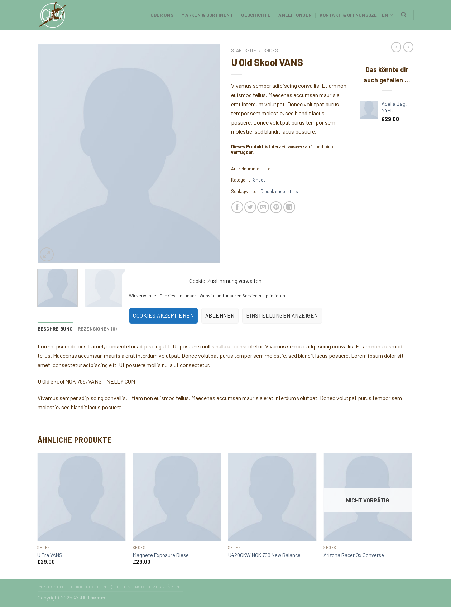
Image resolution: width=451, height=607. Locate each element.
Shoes (270, 50)
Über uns (161, 15)
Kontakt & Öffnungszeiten (356, 14)
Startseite (243, 50)
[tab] (55, 329)
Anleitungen (295, 15)
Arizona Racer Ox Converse (353, 555)
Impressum (51, 586)
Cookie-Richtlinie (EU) (93, 586)
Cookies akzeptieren (163, 315)
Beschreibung (55, 329)
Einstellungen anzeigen (282, 315)
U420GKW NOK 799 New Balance (264, 555)
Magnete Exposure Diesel (161, 555)
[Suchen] (403, 14)
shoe (280, 191)
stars (292, 191)
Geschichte (255, 15)
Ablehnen (220, 315)
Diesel (266, 191)
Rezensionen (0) (97, 329)
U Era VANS (49, 555)
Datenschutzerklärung (153, 586)
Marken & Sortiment (207, 15)
